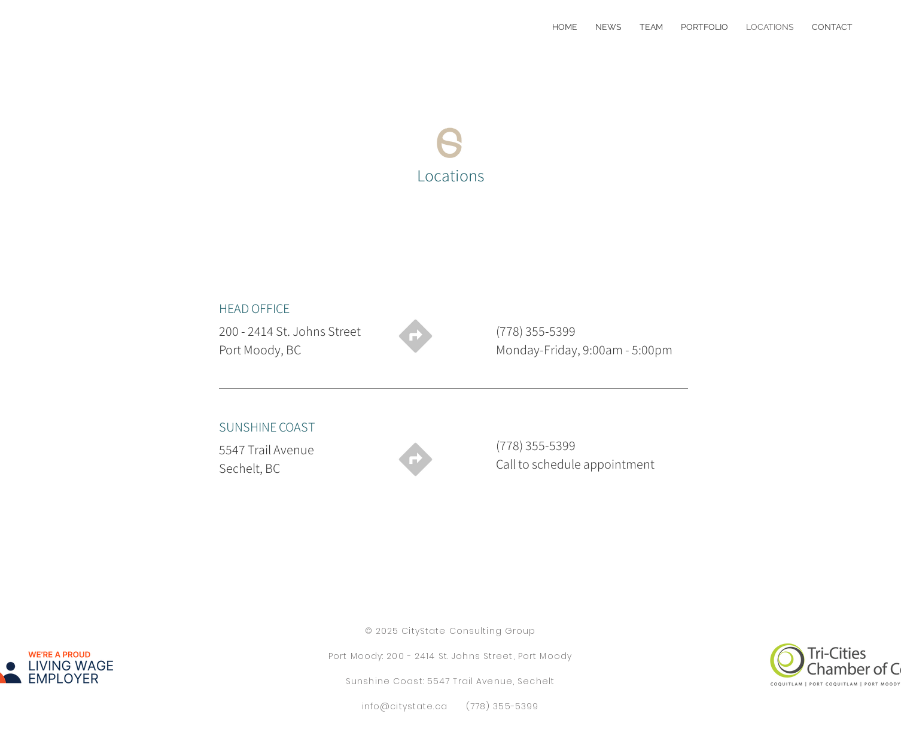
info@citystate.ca (405, 706)
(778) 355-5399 (502, 706)
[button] (704, 27)
